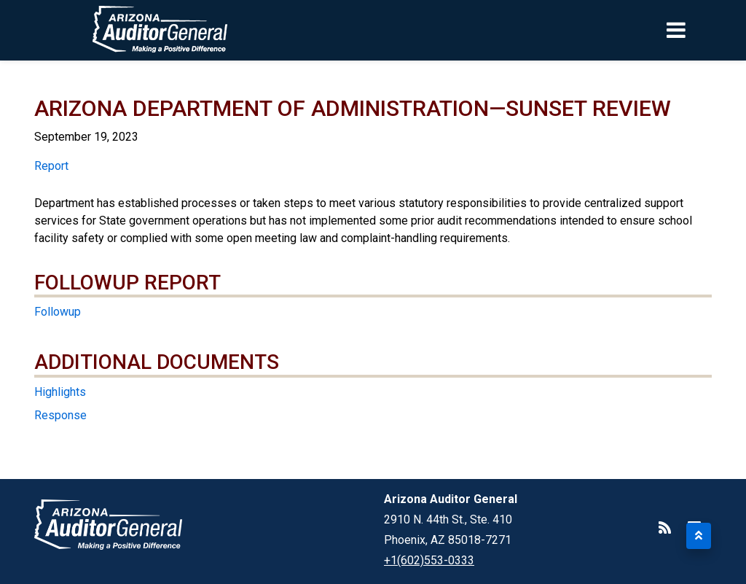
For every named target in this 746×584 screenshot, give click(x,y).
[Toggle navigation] (701, 29)
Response (60, 415)
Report (51, 166)
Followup (57, 312)
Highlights (60, 392)
